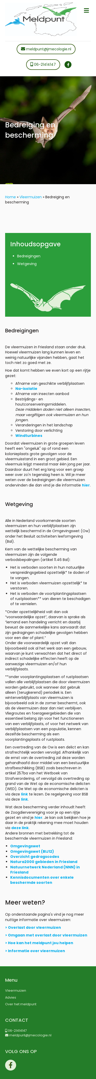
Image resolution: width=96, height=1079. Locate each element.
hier (86, 485)
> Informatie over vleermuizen (35, 950)
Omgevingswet (25, 846)
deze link (20, 827)
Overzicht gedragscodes (34, 856)
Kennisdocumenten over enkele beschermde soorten (42, 880)
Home (10, 197)
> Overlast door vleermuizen (33, 927)
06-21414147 (43, 64)
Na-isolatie (26, 388)
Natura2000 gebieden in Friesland (43, 861)
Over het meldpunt (20, 1004)
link (24, 794)
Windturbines (28, 435)
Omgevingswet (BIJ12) (32, 851)
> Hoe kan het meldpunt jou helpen (39, 942)
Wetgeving (27, 263)
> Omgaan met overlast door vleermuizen (46, 935)
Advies (10, 997)
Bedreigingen (28, 256)
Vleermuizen (30, 197)
